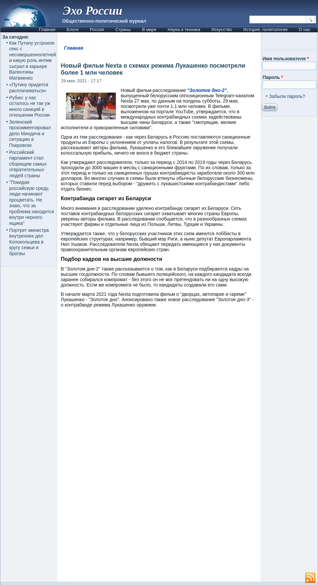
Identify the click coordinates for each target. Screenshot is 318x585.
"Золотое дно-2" (207, 90)
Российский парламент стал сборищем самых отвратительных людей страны (28, 164)
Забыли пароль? (287, 96)
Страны (123, 29)
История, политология (265, 29)
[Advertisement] (188, 503)
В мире (149, 29)
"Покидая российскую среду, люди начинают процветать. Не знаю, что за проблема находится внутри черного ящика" (31, 203)
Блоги (72, 29)
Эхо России (92, 10)
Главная (47, 29)
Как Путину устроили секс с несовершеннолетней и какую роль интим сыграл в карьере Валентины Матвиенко (32, 60)
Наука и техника (184, 29)
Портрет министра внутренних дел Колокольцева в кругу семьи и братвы (29, 242)
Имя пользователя (285, 58)
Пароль (272, 77)
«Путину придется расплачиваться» (28, 87)
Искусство (221, 29)
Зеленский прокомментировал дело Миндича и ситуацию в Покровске (30, 133)
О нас (304, 29)
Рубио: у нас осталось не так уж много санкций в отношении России (29, 106)
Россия (97, 29)
